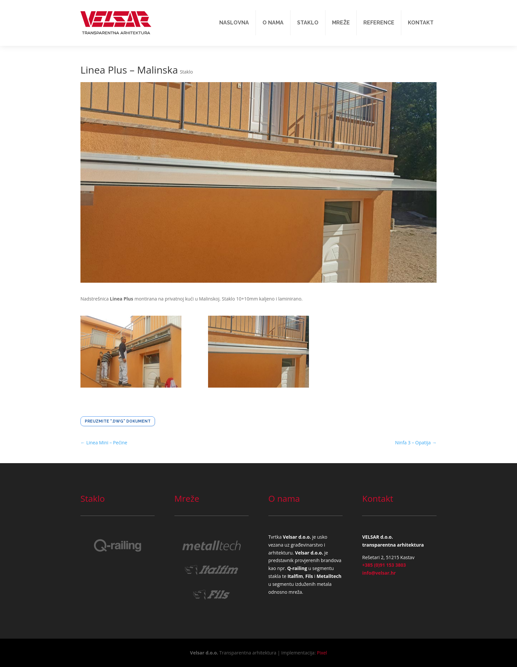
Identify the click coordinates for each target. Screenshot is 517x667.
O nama (273, 22)
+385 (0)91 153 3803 (384, 565)
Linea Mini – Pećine (103, 442)
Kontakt (421, 22)
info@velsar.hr (379, 573)
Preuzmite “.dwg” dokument (118, 421)
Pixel (322, 653)
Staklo (308, 22)
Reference (378, 22)
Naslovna (234, 22)
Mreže (341, 22)
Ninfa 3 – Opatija (416, 442)
